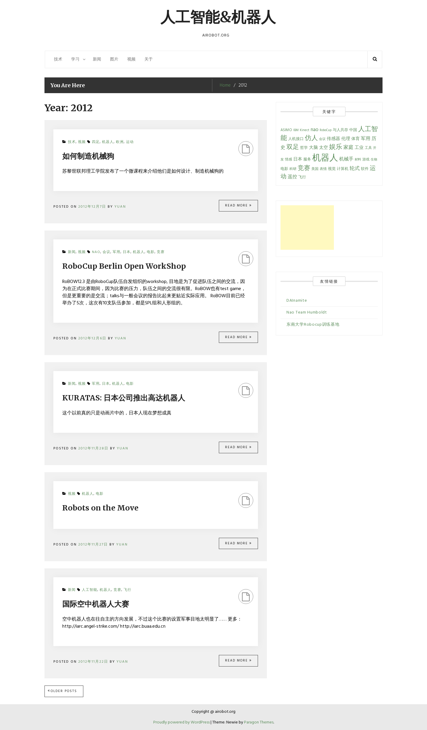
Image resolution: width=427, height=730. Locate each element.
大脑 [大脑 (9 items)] (313, 147)
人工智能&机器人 (218, 17)
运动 (130, 142)
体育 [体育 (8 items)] (355, 139)
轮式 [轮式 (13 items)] (355, 169)
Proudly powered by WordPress (182, 722)
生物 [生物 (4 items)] (374, 159)
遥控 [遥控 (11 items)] (292, 177)
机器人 (108, 142)
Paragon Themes (258, 722)
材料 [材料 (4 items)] (358, 159)
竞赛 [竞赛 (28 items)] (304, 168)
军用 (116, 252)
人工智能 (89, 590)
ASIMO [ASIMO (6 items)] (286, 130)
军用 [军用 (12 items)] (365, 139)
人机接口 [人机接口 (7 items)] (296, 139)
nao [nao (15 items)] (314, 130)
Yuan (120, 207)
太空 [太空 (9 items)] (323, 147)
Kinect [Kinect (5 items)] (304, 130)
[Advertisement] (307, 227)
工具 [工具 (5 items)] (368, 148)
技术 (58, 59)
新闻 (97, 59)
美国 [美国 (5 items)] (314, 169)
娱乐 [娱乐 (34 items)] (335, 147)
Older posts (64, 691)
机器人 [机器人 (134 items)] (325, 158)
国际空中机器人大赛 (95, 604)
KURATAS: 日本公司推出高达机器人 (123, 398)
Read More (238, 205)
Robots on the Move (100, 508)
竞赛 (161, 252)
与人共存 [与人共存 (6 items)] (340, 130)
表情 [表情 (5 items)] (323, 169)
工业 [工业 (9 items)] (359, 147)
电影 (150, 252)
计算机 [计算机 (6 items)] (342, 169)
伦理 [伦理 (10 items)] (345, 138)
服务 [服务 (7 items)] (307, 159)
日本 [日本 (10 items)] (297, 159)
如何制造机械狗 (88, 156)
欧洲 (120, 142)
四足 (96, 142)
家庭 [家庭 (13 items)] (348, 148)
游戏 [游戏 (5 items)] (365, 159)
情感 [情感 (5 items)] (288, 159)
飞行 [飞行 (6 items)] (302, 177)
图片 (114, 59)
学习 (75, 59)
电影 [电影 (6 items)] (284, 169)
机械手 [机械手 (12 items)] (346, 159)
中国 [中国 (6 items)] (353, 130)
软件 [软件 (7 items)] (365, 169)
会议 (106, 252)
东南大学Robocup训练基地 (313, 324)
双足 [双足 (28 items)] (292, 147)
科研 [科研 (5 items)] (293, 169)
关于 (148, 59)
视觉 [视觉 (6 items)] (332, 169)
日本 (126, 252)
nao (96, 252)
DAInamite (296, 300)
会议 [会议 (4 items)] (322, 139)
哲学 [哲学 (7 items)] (304, 148)
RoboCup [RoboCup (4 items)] (326, 130)
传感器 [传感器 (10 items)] (333, 138)
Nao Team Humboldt (306, 312)
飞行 (127, 590)
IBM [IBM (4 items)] (296, 130)
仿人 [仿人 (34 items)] (311, 138)
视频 (131, 59)
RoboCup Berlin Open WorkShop (124, 266)
